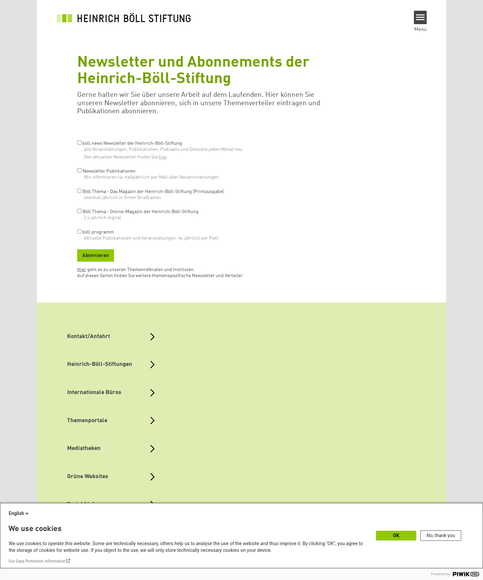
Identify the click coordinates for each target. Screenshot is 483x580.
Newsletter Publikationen (109, 171)
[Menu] (420, 17)
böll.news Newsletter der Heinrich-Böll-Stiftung (132, 143)
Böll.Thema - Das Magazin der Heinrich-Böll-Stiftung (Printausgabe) (153, 191)
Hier (81, 269)
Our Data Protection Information (36, 561)
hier (163, 157)
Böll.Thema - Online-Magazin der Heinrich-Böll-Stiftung (141, 211)
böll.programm (98, 232)
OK (396, 535)
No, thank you (441, 535)
